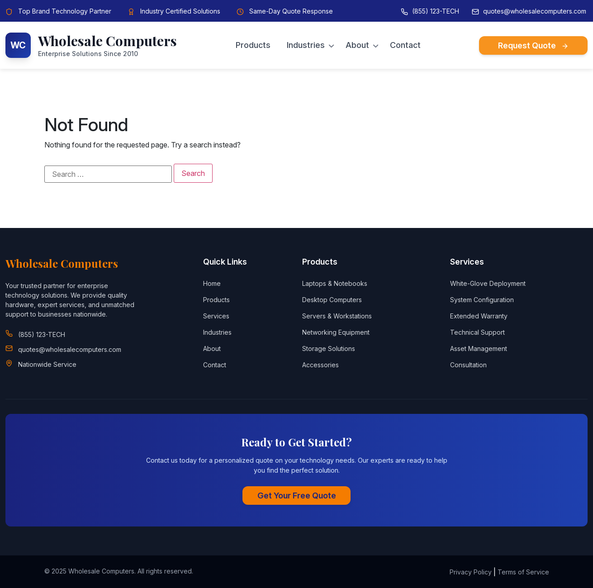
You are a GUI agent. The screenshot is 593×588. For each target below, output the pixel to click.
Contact (405, 45)
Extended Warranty (479, 316)
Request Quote (533, 45)
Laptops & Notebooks (334, 283)
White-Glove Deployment (488, 283)
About (357, 45)
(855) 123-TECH (435, 11)
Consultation (468, 365)
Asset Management (478, 348)
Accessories (320, 365)
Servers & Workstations (337, 316)
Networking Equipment (336, 332)
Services (216, 316)
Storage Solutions (328, 348)
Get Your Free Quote (296, 495)
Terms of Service (523, 572)
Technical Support (477, 332)
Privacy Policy (471, 572)
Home (212, 283)
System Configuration (482, 299)
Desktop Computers (332, 299)
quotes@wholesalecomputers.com (534, 11)
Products (253, 45)
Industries (306, 45)
